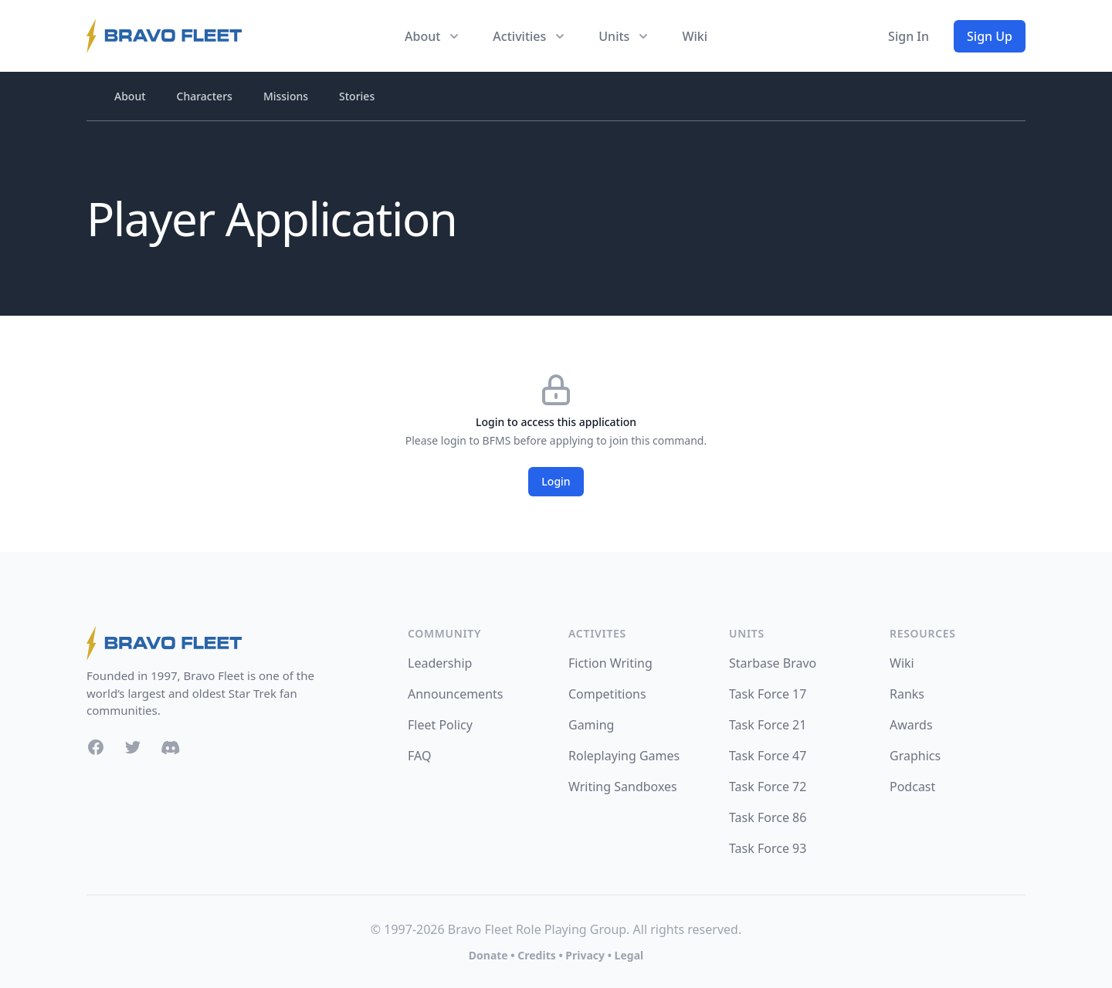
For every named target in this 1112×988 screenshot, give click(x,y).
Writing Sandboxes (622, 786)
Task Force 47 (767, 755)
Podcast (912, 786)
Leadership (440, 663)
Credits (536, 955)
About (130, 96)
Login (555, 481)
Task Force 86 (767, 817)
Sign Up (989, 36)
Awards (911, 724)
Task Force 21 (767, 724)
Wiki (694, 36)
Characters (204, 96)
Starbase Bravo (772, 663)
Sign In (908, 36)
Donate (488, 955)
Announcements (455, 693)
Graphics (915, 755)
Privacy (585, 955)
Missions (285, 96)
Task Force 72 (767, 786)
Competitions (607, 693)
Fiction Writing (610, 663)
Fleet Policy (440, 724)
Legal (629, 955)
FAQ (419, 755)
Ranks (907, 693)
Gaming (591, 724)
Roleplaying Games (624, 755)
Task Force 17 (767, 693)
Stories (357, 96)
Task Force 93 (767, 848)
